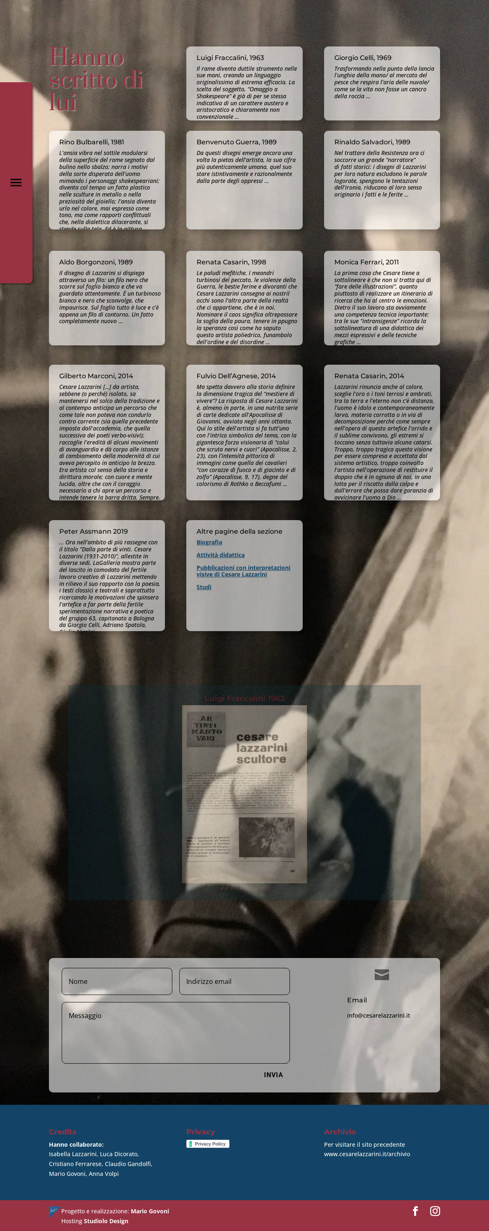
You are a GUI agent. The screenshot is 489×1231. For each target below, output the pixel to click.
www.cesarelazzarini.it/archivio (367, 1153)
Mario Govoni (150, 1210)
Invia (273, 1074)
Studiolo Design (106, 1220)
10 (261, 860)
